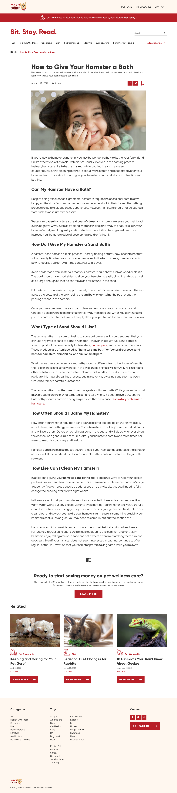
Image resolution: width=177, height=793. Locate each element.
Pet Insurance (77, 739)
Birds (52, 723)
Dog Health (55, 736)
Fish (72, 723)
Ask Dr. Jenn (102, 43)
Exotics (74, 719)
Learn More (88, 594)
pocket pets (99, 345)
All (13, 43)
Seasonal (55, 756)
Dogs (52, 739)
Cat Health (55, 726)
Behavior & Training (123, 43)
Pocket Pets (56, 746)
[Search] (151, 33)
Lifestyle (87, 43)
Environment (76, 716)
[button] (18, 7)
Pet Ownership (72, 43)
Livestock (75, 732)
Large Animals (77, 729)
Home (13, 52)
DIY (51, 732)
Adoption (54, 716)
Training (54, 762)
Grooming (46, 43)
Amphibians (56, 719)
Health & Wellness (28, 43)
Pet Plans (126, 6)
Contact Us (141, 726)
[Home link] (31, 781)
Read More (25, 680)
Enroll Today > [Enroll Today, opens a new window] (129, 17)
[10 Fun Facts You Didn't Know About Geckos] (142, 661)
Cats (52, 729)
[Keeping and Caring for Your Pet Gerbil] (35, 661)
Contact (160, 6)
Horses (73, 726)
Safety (53, 752)
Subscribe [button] (143, 6)
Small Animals (57, 759)
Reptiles (54, 749)
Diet (58, 43)
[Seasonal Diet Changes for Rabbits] (88, 661)
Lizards (73, 736)
